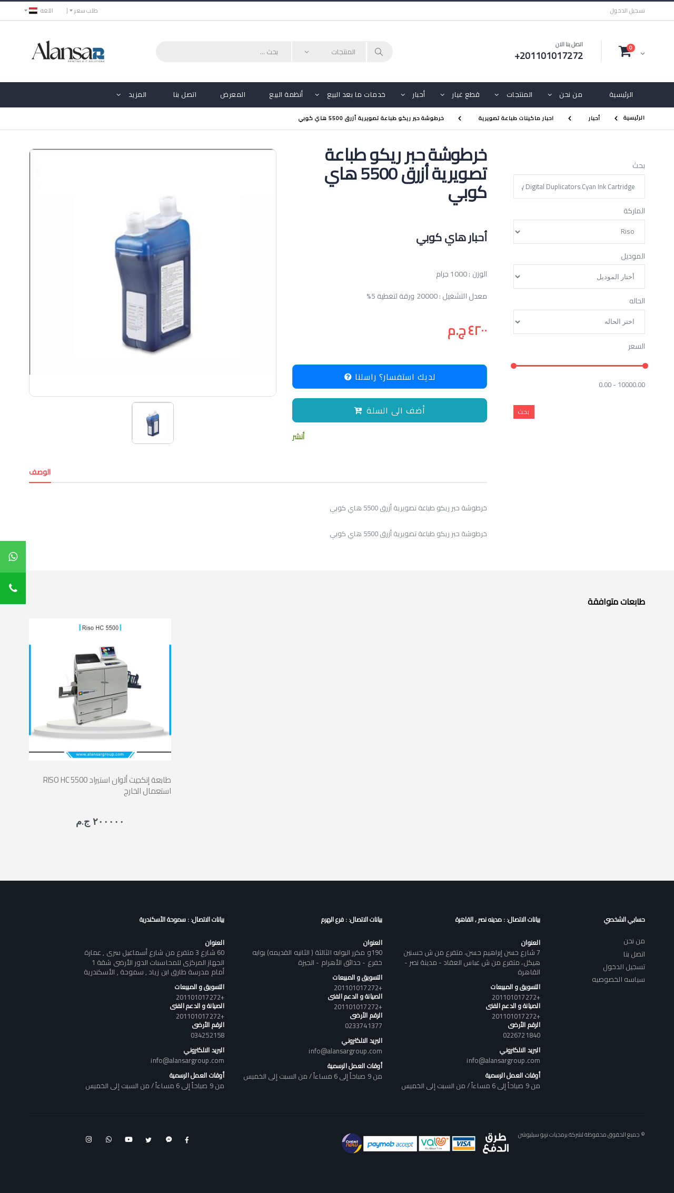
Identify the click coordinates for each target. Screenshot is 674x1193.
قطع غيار (466, 94)
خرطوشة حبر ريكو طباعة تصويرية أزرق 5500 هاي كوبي (371, 118)
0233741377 (363, 1025)
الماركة (634, 211)
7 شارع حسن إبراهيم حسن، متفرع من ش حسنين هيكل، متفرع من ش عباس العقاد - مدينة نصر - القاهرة (471, 962)
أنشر (298, 437)
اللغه (41, 10)
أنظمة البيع (286, 94)
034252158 (207, 1035)
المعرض (232, 94)
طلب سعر (86, 10)
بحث (638, 166)
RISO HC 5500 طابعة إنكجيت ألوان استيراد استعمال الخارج (107, 785)
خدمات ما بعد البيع (356, 94)
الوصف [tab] (40, 472)
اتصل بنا (184, 94)
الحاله (637, 301)
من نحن (570, 94)
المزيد (137, 94)
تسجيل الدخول (627, 10)
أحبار (418, 94)
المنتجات (520, 94)
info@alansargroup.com (503, 1060)
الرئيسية (621, 94)
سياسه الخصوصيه (618, 979)
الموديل (633, 256)
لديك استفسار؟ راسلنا (389, 376)
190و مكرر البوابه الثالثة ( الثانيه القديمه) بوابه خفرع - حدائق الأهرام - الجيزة (317, 957)
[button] (632, 51)
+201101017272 (516, 997)
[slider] (514, 366)
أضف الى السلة (389, 410)
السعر (636, 346)
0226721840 (521, 1035)
